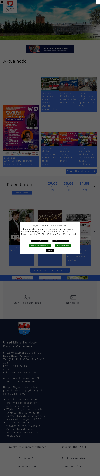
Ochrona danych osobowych (40, 241)
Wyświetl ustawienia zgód (60, 241)
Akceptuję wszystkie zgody (63, 245)
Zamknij (50, 250)
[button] (98, 2)
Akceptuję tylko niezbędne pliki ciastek (39, 245)
